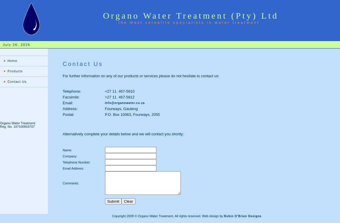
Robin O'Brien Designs (243, 220)
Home (12, 60)
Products (15, 71)
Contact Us (17, 81)
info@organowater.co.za (125, 103)
